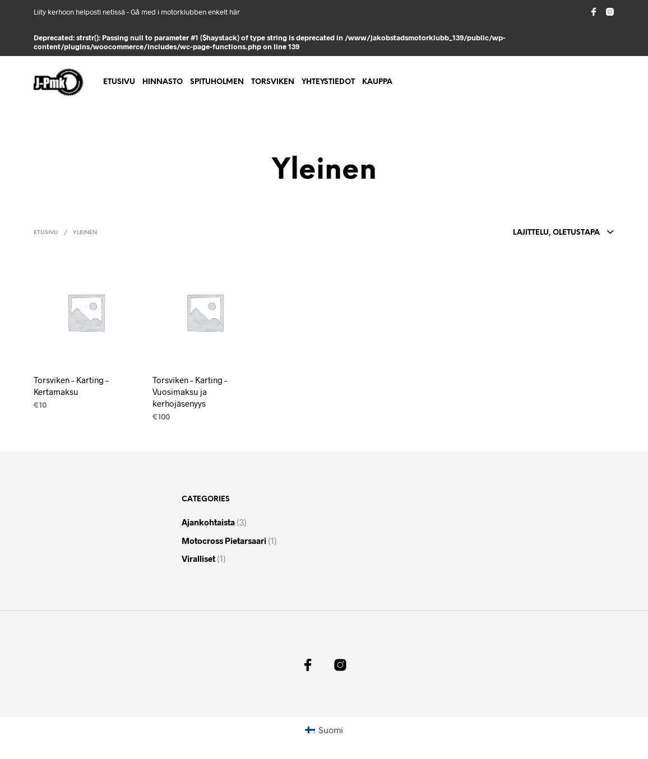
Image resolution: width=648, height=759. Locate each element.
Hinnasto (162, 82)
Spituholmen (217, 82)
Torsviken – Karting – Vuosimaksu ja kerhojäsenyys (190, 391)
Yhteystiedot (328, 82)
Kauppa (377, 82)
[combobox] (546, 233)
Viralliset (198, 558)
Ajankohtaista (208, 522)
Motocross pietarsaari (224, 541)
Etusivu (119, 82)
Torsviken (272, 82)
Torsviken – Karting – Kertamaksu (71, 386)
